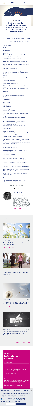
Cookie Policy (4, 400)
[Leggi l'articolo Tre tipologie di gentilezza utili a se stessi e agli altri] (8, 247)
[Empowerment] (16, 20)
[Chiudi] (31, 391)
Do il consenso (8, 376)
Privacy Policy (16, 400)
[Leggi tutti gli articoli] (23, 342)
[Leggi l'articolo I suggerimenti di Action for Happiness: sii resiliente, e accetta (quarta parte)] (8, 306)
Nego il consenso (8, 378)
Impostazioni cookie (11, 404)
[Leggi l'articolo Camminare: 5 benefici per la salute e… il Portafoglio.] (8, 277)
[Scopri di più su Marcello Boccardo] (17, 208)
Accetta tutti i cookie (21, 404)
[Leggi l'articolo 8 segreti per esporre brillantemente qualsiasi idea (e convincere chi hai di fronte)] (8, 338)
